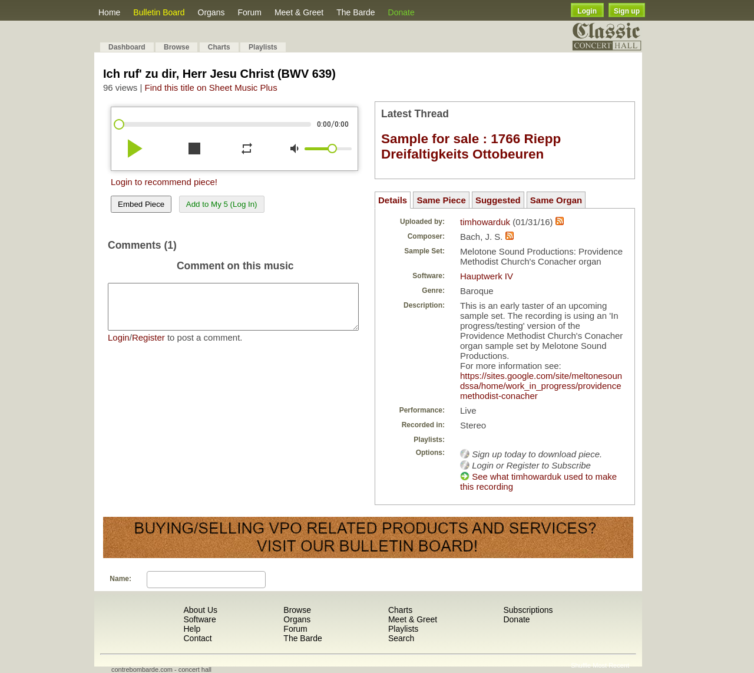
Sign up (627, 11)
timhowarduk (485, 222)
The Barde (355, 12)
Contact (197, 638)
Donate (401, 12)
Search (401, 638)
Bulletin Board (158, 12)
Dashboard (126, 47)
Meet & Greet (299, 12)
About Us (200, 610)
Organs (211, 12)
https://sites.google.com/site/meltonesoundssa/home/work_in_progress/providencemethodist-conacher (541, 386)
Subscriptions (528, 610)
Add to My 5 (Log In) (221, 204)
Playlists (263, 47)
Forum (249, 12)
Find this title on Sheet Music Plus (211, 88)
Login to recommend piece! (164, 182)
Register (148, 346)
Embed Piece (141, 204)
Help (191, 629)
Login (587, 11)
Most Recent (611, 665)
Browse (176, 47)
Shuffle (581, 665)
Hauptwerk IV (486, 276)
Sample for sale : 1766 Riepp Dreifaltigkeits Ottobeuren (471, 146)
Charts (219, 47)
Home (109, 12)
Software (199, 619)
